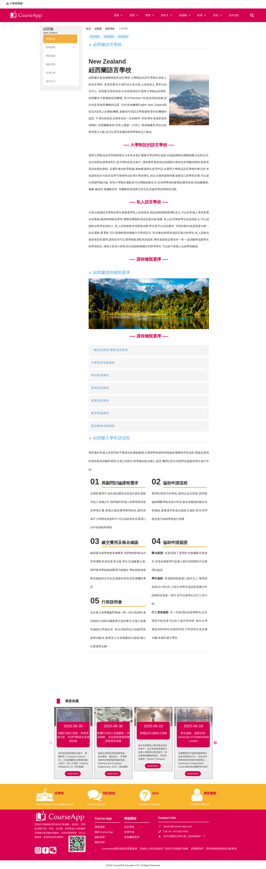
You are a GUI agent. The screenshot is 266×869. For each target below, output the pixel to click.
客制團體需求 (131, 837)
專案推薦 (50, 55)
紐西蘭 (183, 15)
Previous (50, 743)
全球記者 (50, 72)
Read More (72, 773)
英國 (132, 15)
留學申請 (129, 832)
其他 (215, 15)
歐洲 (199, 15)
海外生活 (50, 81)
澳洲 (147, 15)
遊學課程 (60, 38)
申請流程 (123, 36)
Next (215, 743)
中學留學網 (16, 3)
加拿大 (164, 15)
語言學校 (94, 36)
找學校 (59, 793)
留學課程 (60, 47)
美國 (116, 15)
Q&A (155, 793)
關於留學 (100, 837)
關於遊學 (100, 842)
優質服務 (100, 826)
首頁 (88, 28)
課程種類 (109, 36)
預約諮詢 (109, 793)
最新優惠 (210, 793)
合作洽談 (234, 15)
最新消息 (50, 64)
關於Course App (104, 832)
